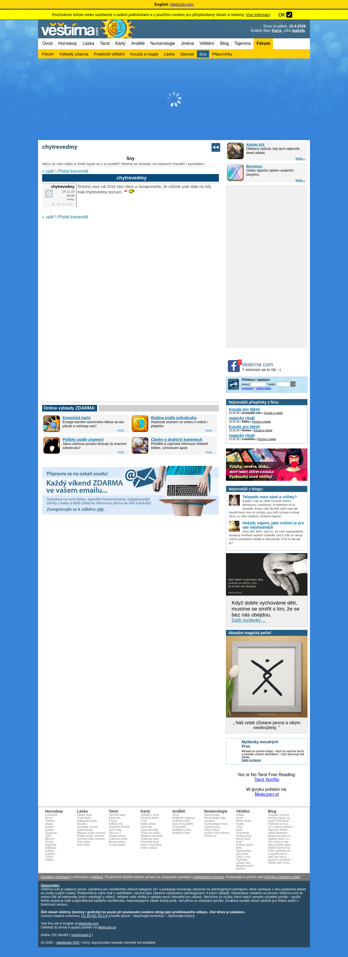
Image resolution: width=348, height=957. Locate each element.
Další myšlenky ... (249, 620)
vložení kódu (263, 388)
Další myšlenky (251, 760)
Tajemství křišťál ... (279, 829)
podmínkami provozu (209, 877)
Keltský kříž (255, 145)
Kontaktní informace (55, 877)
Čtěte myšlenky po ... (280, 850)
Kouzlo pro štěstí (244, 409)
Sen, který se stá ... (279, 841)
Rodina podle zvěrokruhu (174, 418)
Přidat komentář (73, 171)
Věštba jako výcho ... (280, 862)
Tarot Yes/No (266, 779)
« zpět (48, 171)
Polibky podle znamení (83, 439)
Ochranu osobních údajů (282, 877)
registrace (248, 388)
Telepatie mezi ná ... (280, 814)
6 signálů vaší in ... (279, 853)
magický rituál (241, 418)
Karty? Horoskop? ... (280, 820)
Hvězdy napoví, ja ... (280, 817)
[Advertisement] (174, 99)
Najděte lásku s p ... (280, 838)
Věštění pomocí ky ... (280, 847)
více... (300, 158)
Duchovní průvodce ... (281, 859)
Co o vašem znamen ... (282, 826)
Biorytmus (254, 166)
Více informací (258, 15)
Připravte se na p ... (279, 823)
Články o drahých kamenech (176, 439)
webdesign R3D (67, 942)
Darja (276, 30)
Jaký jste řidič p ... (278, 856)
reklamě (97, 877)
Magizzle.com (182, 4)
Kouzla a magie (273, 412)
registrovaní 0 (81, 935)
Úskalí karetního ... (279, 832)
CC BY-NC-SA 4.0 (94, 916)
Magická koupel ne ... (281, 835)
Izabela (298, 30)
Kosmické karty (77, 418)
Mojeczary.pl (267, 794)
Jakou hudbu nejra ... (280, 844)
